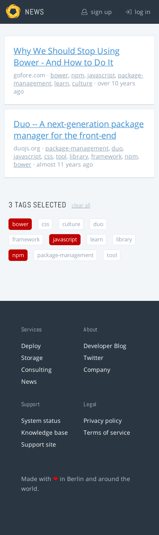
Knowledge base (44, 432)
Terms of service (107, 432)
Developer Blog (105, 346)
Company (97, 369)
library (79, 156)
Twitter (93, 358)
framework (106, 156)
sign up (96, 12)
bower (59, 75)
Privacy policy (103, 420)
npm (77, 75)
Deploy (31, 346)
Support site (38, 444)
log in (138, 12)
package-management (77, 148)
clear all (81, 205)
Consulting (36, 369)
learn (61, 83)
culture (82, 83)
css (48, 156)
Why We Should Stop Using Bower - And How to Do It (67, 56)
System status (41, 420)
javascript (101, 75)
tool (61, 156)
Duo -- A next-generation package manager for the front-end (79, 129)
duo (117, 148)
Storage (32, 358)
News (29, 381)
